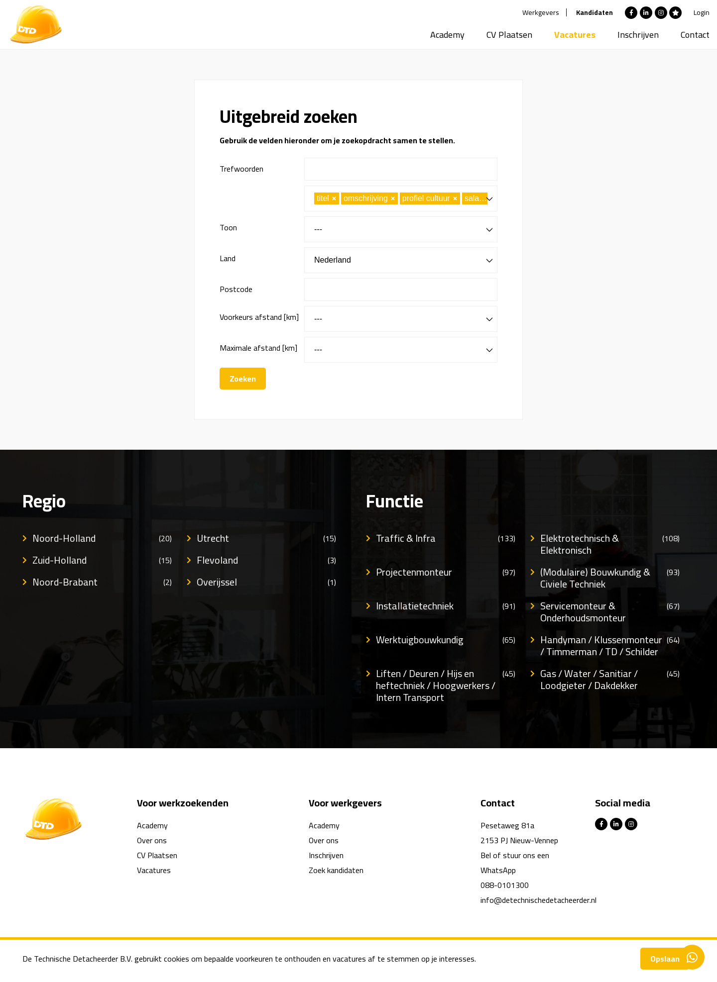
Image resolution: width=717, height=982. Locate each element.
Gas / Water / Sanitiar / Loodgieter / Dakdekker (610, 679)
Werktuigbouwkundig (445, 640)
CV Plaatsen (509, 34)
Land (228, 258)
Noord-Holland (102, 538)
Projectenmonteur (445, 572)
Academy (447, 34)
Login (702, 12)
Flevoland (266, 560)
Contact (695, 34)
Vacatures (575, 34)
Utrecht (266, 538)
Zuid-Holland (102, 560)
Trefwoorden (241, 169)
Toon (228, 227)
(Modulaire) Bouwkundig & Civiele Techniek (610, 578)
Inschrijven (638, 34)
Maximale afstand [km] (258, 348)
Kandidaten (594, 12)
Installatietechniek (445, 606)
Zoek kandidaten (336, 870)
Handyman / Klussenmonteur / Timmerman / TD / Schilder (610, 646)
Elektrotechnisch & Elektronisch (610, 544)
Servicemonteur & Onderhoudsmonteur (610, 612)
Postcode (236, 289)
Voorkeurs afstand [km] (259, 317)
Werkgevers (540, 12)
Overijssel (266, 582)
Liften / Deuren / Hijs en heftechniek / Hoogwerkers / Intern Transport (445, 685)
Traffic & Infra (445, 538)
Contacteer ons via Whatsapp (692, 957)
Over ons (152, 840)
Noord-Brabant (102, 582)
